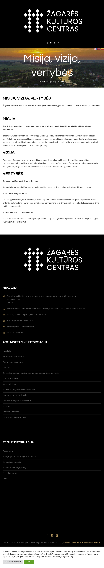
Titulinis (42, 82)
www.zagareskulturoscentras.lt (20, 321)
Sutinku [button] (29, 562)
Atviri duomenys (10, 473)
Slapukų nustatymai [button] (13, 562)
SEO (60, 543)
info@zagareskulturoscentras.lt (20, 327)
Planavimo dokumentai (13, 362)
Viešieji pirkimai (9, 384)
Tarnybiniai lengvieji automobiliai (17, 401)
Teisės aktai (8, 451)
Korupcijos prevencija (12, 462)
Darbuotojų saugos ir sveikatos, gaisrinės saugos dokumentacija (31, 373)
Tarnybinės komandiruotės (14, 417)
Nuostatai (7, 351)
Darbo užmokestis (10, 379)
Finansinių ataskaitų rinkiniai (15, 395)
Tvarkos (6, 368)
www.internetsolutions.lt (89, 543)
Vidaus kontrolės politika (13, 356)
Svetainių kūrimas (71, 543)
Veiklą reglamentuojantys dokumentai (19, 457)
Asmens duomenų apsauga (15, 468)
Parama (6, 406)
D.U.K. (5, 479)
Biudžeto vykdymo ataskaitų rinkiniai (19, 390)
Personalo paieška (11, 412)
